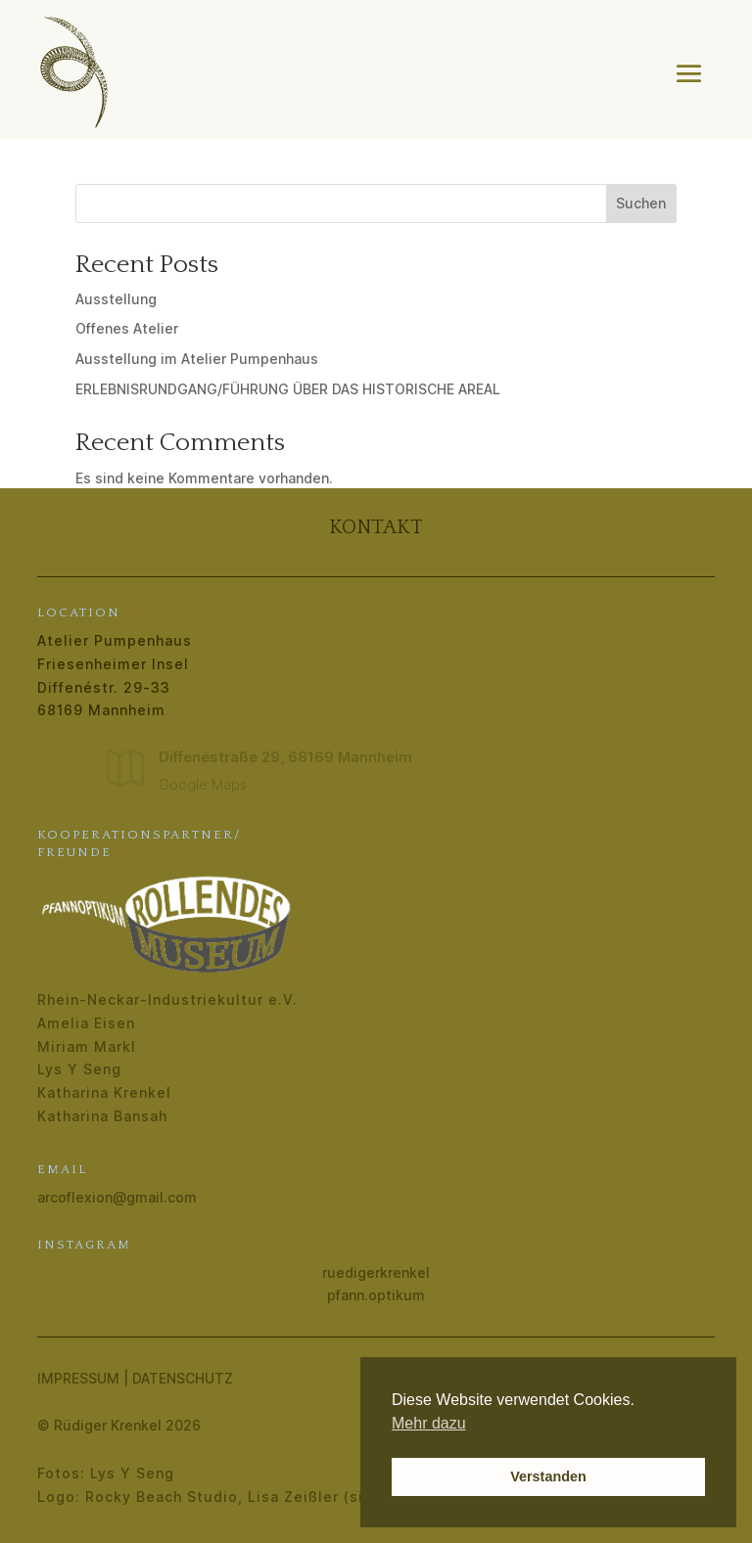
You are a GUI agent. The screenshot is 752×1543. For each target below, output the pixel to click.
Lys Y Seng (79, 1069)
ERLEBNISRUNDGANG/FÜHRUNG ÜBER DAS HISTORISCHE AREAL (287, 389)
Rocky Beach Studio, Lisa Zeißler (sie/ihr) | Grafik (275, 1496)
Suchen (641, 203)
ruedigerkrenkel (376, 1272)
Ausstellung (116, 299)
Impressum (78, 1378)
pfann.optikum (376, 1295)
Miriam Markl (86, 1046)
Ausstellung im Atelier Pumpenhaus (196, 358)
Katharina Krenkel (104, 1092)
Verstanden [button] (548, 1476)
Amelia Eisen (86, 1023)
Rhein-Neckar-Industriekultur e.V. (167, 999)
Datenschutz (182, 1378)
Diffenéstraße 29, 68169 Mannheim (285, 757)
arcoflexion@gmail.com (117, 1197)
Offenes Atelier (126, 328)
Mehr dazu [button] (429, 1423)
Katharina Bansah (102, 1116)
